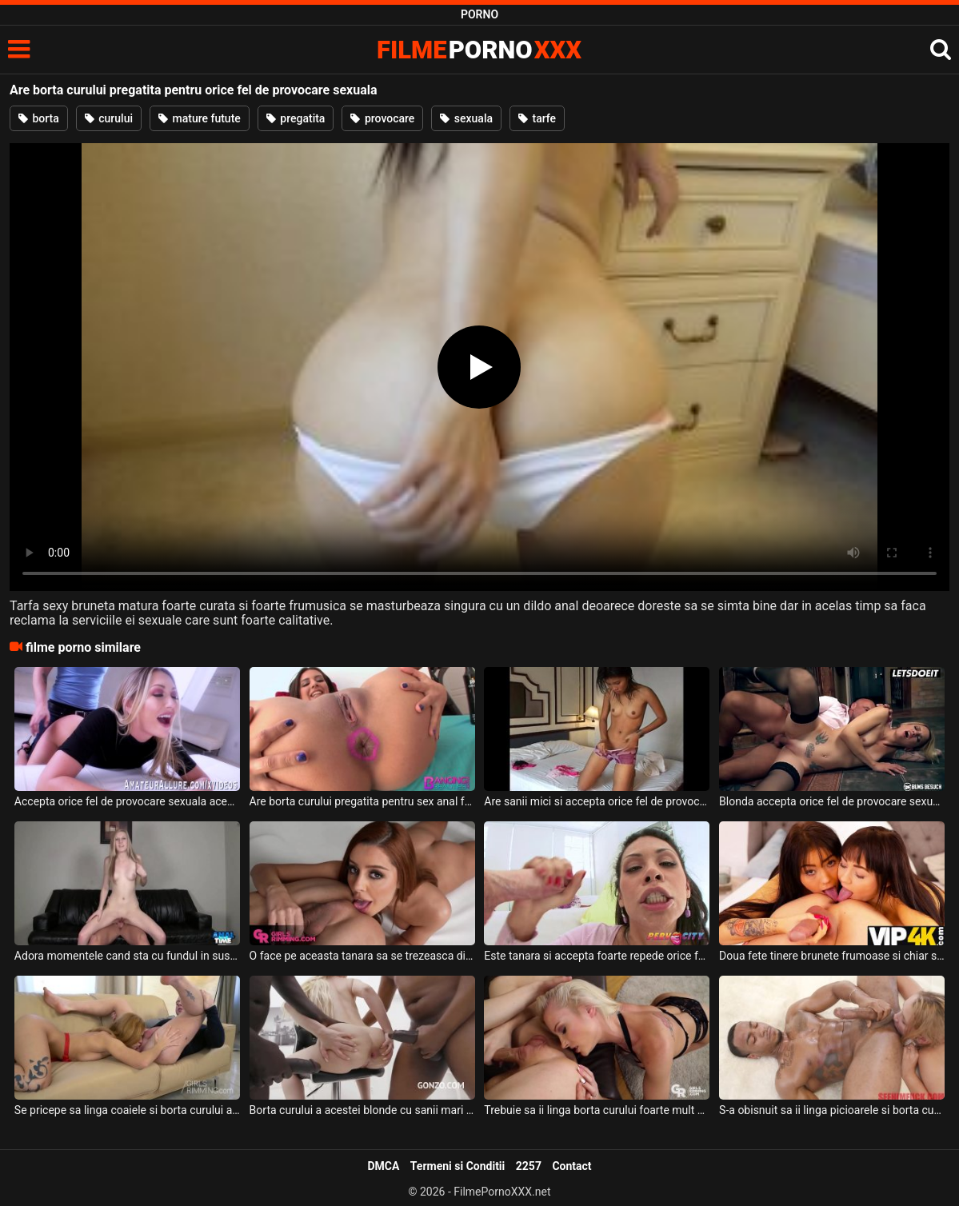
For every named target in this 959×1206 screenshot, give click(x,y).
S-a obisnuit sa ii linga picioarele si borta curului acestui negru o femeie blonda (832, 1110)
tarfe (537, 118)
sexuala (466, 118)
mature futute (199, 118)
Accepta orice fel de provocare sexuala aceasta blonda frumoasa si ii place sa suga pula (127, 801)
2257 (528, 1166)
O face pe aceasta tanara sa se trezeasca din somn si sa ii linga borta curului (362, 955)
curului (109, 118)
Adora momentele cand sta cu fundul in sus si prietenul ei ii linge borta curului (127, 955)
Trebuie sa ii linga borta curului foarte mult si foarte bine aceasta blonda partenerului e (596, 1110)
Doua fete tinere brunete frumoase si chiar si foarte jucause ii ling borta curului (832, 955)
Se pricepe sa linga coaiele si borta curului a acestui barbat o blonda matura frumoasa (127, 1110)
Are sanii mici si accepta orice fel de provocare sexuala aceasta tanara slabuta (596, 801)
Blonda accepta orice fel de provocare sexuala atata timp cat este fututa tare (832, 801)
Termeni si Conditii (457, 1166)
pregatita (296, 118)
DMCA (383, 1166)
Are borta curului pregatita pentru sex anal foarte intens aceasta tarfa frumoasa (362, 801)
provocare (382, 118)
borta (38, 118)
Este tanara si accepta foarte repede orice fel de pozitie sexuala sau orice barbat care (596, 955)
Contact (571, 1166)
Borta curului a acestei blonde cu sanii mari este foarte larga (362, 1110)
